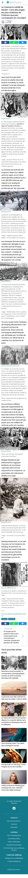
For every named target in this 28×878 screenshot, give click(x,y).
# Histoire (11, 619)
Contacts (14, 824)
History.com (6, 73)
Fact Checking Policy (14, 835)
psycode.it (14, 827)
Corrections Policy (14, 839)
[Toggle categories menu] (2, 2)
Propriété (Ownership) (14, 845)
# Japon (4, 619)
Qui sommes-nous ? (14, 821)
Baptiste (9, 21)
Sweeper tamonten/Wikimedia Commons (10, 365)
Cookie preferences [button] (14, 861)
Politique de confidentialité (14, 858)
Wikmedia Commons (6, 118)
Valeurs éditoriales (14, 842)
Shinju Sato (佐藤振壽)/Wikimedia (8, 587)
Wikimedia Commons (6, 211)
